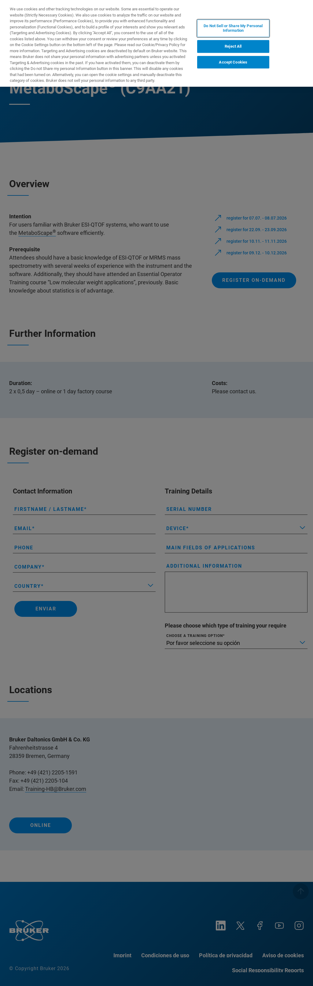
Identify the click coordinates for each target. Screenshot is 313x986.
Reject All (233, 46)
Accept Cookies (233, 62)
